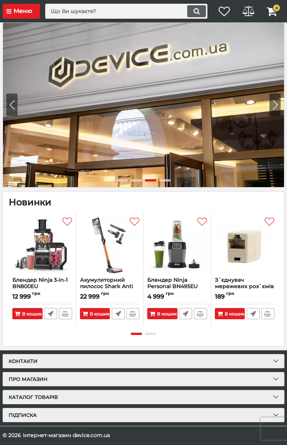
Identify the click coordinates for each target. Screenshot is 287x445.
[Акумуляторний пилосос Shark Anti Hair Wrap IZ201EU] (110, 245)
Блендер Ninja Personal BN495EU (177, 286)
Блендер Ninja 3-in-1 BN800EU (42, 286)
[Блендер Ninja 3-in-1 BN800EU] (42, 245)
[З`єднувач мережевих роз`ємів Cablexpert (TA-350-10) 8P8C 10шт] (245, 245)
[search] (123, 11)
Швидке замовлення (50, 313)
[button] (275, 105)
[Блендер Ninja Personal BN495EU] (177, 245)
